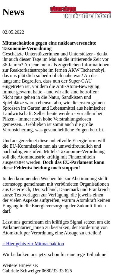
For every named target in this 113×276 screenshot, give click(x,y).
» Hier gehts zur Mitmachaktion (33, 243)
